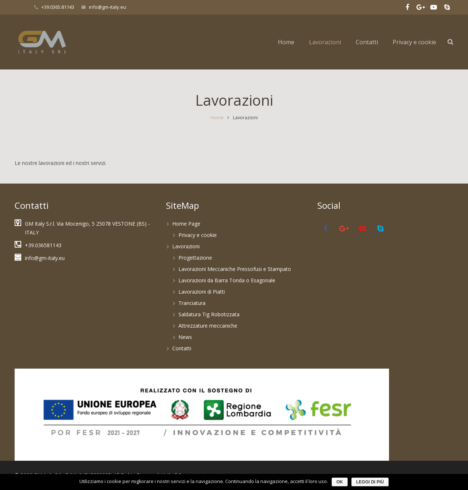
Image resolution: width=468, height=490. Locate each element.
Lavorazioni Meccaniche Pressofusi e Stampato (234, 268)
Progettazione (195, 257)
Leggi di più (370, 482)
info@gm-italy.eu (107, 7)
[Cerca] (450, 42)
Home (217, 117)
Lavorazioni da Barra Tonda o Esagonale (226, 280)
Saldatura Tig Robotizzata (208, 314)
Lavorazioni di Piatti (201, 291)
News (185, 336)
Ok (339, 482)
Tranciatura (191, 302)
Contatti (181, 348)
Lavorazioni (186, 246)
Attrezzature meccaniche (207, 325)
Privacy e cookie (197, 234)
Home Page (186, 223)
